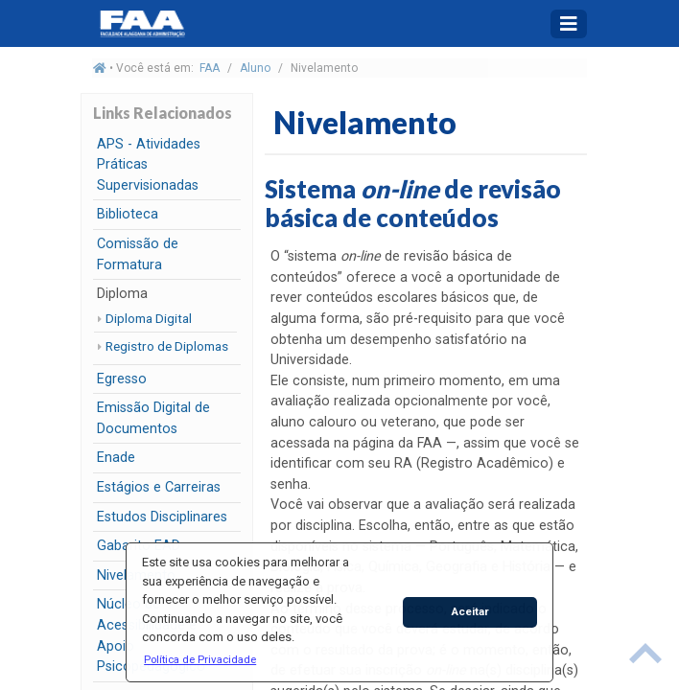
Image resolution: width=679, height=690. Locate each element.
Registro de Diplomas (166, 346)
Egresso (122, 379)
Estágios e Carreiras (159, 487)
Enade (116, 457)
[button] (200, 659)
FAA (209, 68)
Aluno (255, 68)
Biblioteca (127, 214)
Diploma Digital (148, 318)
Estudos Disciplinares (162, 517)
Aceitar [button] (470, 611)
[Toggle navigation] (568, 24)
